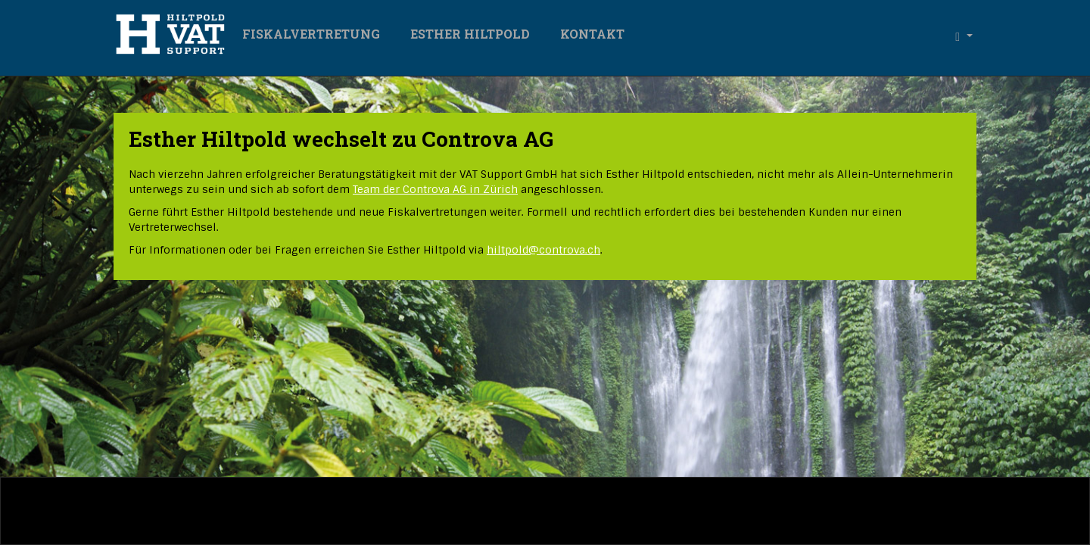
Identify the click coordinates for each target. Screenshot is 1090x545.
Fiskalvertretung (311, 34)
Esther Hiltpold (470, 34)
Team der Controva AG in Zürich (435, 189)
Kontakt (592, 34)
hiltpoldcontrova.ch (543, 250)
